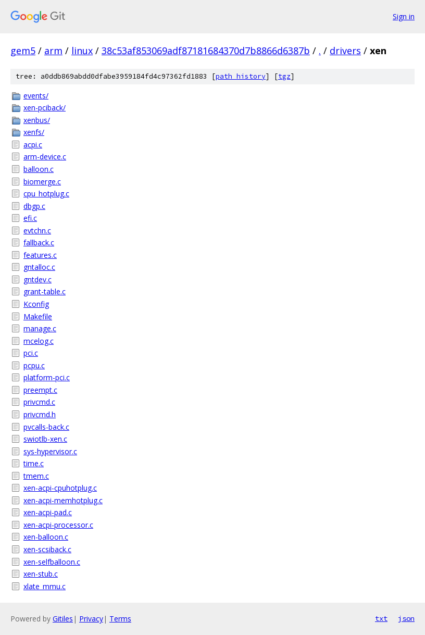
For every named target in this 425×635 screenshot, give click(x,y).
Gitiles (63, 619)
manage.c (39, 328)
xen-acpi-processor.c (58, 525)
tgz (284, 76)
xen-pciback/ (44, 108)
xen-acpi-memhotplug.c (63, 500)
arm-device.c (44, 156)
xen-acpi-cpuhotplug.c (60, 488)
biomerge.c (42, 181)
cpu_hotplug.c (46, 193)
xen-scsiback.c (47, 549)
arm (53, 50)
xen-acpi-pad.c (47, 512)
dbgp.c (34, 206)
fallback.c (38, 242)
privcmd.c (39, 402)
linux (82, 50)
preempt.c (40, 390)
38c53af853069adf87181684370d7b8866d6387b (206, 50)
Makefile (37, 316)
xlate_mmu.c (44, 586)
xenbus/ (36, 120)
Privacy (91, 619)
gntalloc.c (39, 267)
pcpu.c (34, 365)
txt (381, 618)
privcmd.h (39, 414)
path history (241, 76)
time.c (33, 463)
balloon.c (38, 169)
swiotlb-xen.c (45, 439)
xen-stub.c (40, 574)
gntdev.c (37, 279)
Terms (120, 619)
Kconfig (36, 304)
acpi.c (32, 145)
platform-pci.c (46, 377)
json (406, 618)
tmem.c (36, 476)
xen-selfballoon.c (51, 562)
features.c (40, 255)
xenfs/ (33, 132)
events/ (35, 96)
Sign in (404, 16)
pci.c (30, 353)
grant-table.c (44, 291)
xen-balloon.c (45, 537)
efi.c (30, 218)
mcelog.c (38, 341)
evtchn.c (37, 230)
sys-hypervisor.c (50, 451)
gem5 (22, 50)
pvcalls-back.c (46, 427)
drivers (345, 50)
